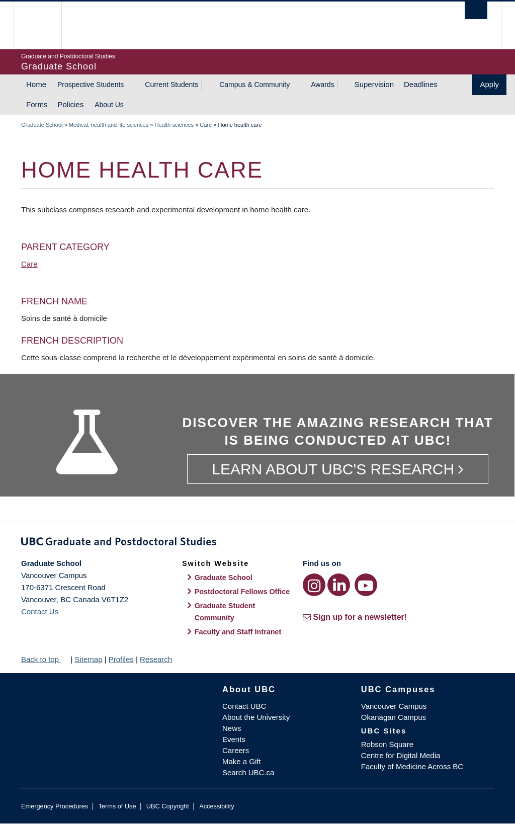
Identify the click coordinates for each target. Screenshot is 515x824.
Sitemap (88, 659)
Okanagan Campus (393, 717)
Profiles (121, 659)
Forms (37, 104)
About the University (256, 717)
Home (36, 84)
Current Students (171, 84)
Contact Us (39, 611)
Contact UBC (244, 706)
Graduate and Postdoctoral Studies (257, 543)
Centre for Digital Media (401, 755)
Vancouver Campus (394, 706)
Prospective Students (90, 84)
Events (233, 739)
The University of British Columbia (45, 25)
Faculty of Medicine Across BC (412, 766)
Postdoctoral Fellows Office (242, 592)
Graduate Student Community (225, 612)
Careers (235, 750)
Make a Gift (241, 761)
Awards (322, 84)
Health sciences (174, 125)
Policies (71, 104)
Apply (489, 84)
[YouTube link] (366, 584)
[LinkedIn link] (338, 584)
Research (156, 659)
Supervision (374, 84)
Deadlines (421, 84)
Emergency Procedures (54, 806)
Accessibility (216, 806)
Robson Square (387, 744)
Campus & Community (254, 84)
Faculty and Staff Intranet (238, 632)
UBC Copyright (167, 806)
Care (206, 125)
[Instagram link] (314, 584)
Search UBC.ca (248, 772)
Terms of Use (117, 806)
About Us (109, 105)
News (231, 728)
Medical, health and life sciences (108, 125)
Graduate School (42, 125)
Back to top (44, 659)
